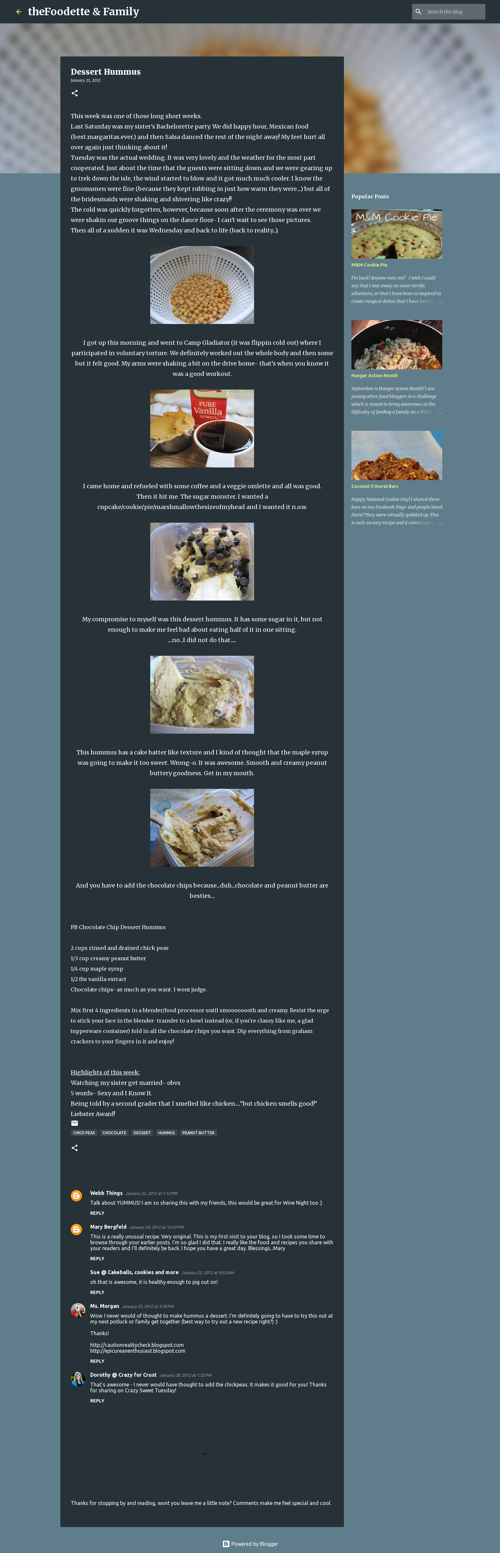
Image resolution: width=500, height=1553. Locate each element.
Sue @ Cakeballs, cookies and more (134, 1272)
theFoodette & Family (83, 11)
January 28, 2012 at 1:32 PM (185, 1375)
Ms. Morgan (104, 1306)
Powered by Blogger (250, 1544)
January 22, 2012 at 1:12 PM (151, 1193)
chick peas (84, 1133)
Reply (97, 1213)
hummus (166, 1133)
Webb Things (106, 1193)
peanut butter (198, 1133)
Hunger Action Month (374, 375)
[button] (75, 93)
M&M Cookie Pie (369, 264)
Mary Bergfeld (108, 1227)
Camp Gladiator (207, 342)
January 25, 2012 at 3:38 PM (148, 1306)
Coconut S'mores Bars (374, 486)
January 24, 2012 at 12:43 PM (156, 1227)
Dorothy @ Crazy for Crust (123, 1375)
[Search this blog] (451, 11)
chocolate (114, 1133)
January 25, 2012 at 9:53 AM (207, 1272)
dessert (142, 1133)
